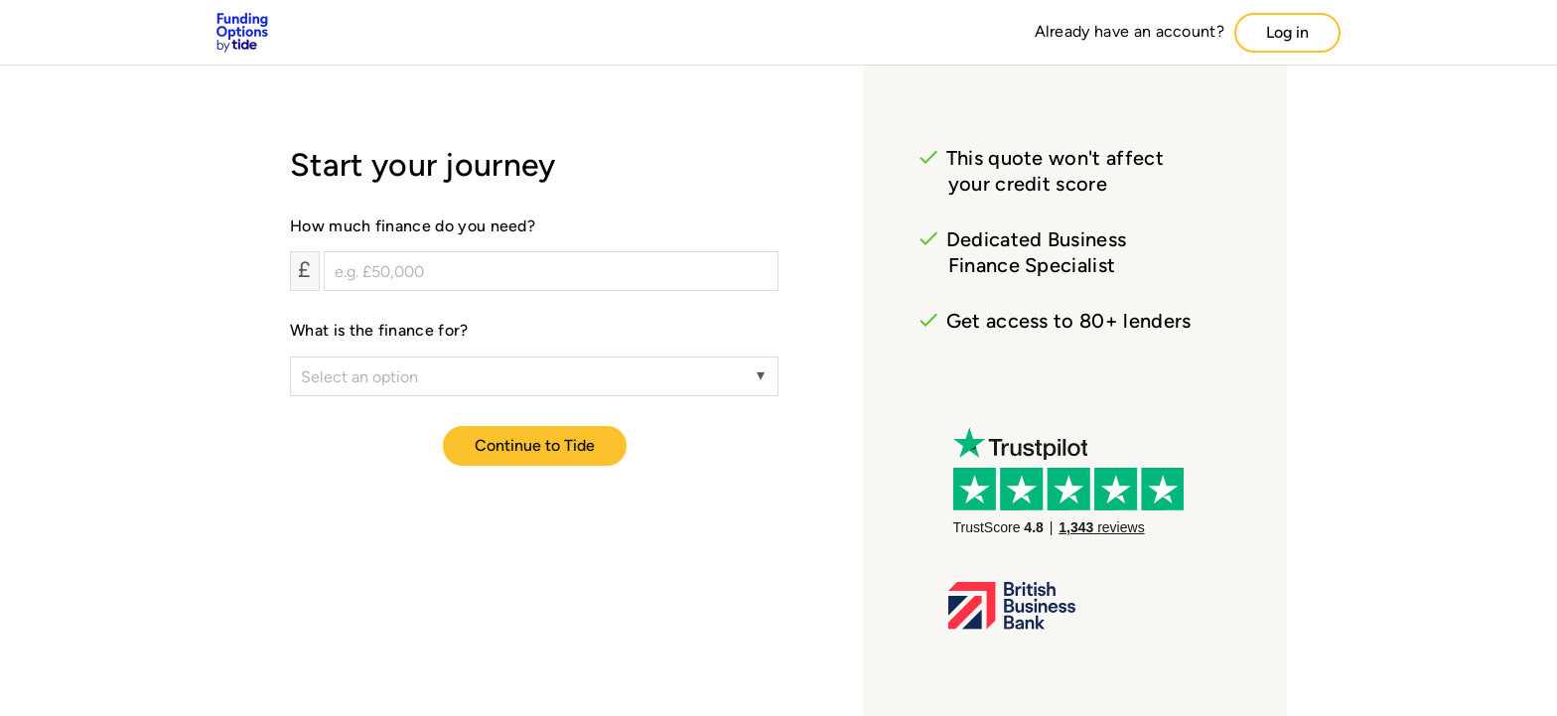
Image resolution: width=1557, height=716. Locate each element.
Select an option (359, 376)
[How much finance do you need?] (551, 271)
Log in (1287, 32)
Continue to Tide (535, 445)
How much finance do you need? (412, 225)
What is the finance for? (379, 330)
